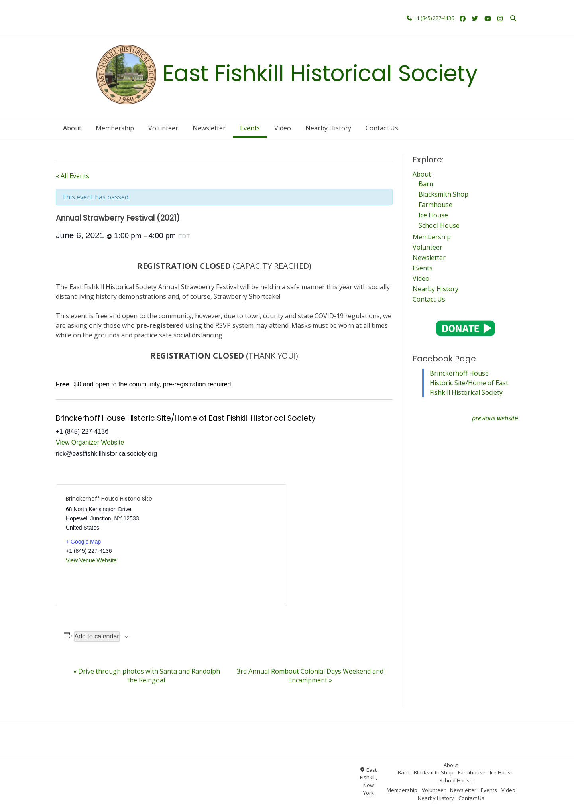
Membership (250, 17)
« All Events (72, 175)
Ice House (181, 17)
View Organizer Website (90, 442)
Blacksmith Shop (112, 17)
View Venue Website (91, 560)
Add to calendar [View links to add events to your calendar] (97, 636)
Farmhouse (150, 17)
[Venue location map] (224, 545)
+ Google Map (83, 541)
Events (151, 29)
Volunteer (282, 17)
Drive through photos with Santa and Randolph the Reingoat (146, 675)
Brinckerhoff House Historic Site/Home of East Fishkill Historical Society (469, 383)
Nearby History (200, 29)
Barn (82, 17)
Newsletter (125, 29)
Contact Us (235, 29)
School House (213, 17)
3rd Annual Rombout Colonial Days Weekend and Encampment (310, 675)
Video (170, 29)
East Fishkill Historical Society (320, 73)
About (148, 6)
